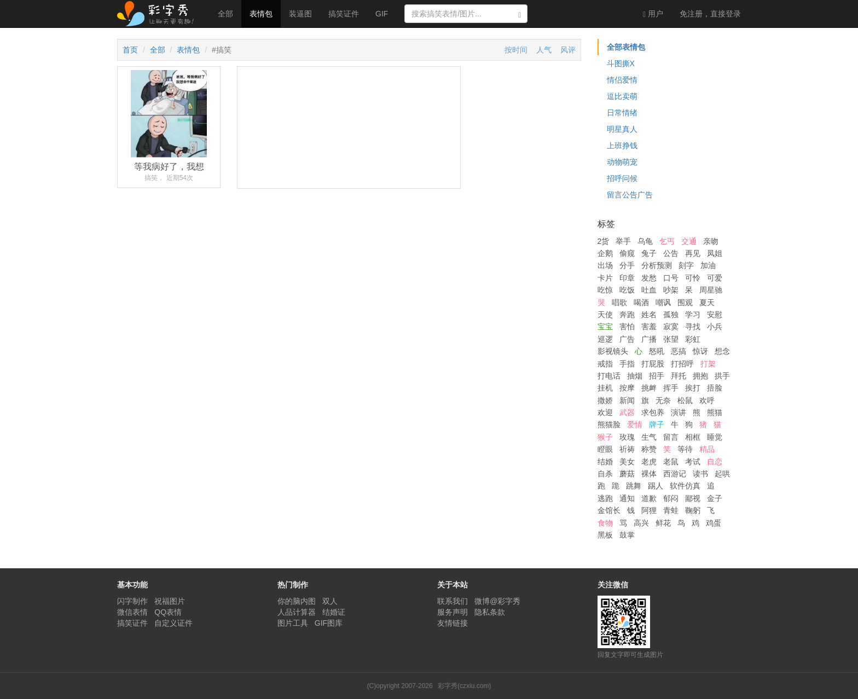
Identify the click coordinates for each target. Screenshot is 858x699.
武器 (627, 412)
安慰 (714, 314)
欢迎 (605, 412)
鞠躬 (692, 510)
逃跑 (605, 498)
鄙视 (692, 498)
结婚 (605, 461)
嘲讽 (663, 302)
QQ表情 (168, 612)
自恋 (714, 461)
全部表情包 (626, 47)
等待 (685, 449)
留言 (671, 437)
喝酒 (641, 302)
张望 (671, 339)
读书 (700, 473)
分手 (627, 265)
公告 (671, 253)
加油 (708, 265)
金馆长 (609, 510)
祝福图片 (169, 601)
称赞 (649, 449)
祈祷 (627, 449)
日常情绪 (622, 112)
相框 (692, 437)
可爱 (714, 277)
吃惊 (605, 290)
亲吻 (710, 241)
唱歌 (619, 302)
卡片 (605, 277)
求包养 (652, 412)
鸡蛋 (713, 523)
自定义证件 (173, 623)
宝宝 (605, 326)
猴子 (605, 437)
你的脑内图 (296, 601)
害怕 (627, 326)
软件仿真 (685, 485)
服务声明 (452, 612)
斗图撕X (621, 63)
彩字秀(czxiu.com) (464, 686)
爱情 (634, 424)
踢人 (655, 485)
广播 (649, 339)
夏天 (707, 302)
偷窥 (627, 253)
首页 (130, 49)
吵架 (671, 290)
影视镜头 (613, 351)
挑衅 (649, 387)
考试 (692, 461)
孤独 (671, 314)
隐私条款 (489, 612)
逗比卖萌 (622, 96)
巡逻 (605, 339)
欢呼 (707, 400)
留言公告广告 (630, 194)
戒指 (605, 363)
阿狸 (649, 510)
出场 (605, 265)
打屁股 (652, 363)
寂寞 (671, 326)
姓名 (649, 314)
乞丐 (667, 241)
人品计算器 (296, 612)
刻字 (686, 265)
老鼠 (671, 461)
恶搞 (678, 351)
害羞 (649, 326)
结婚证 (333, 612)
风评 (568, 49)
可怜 (692, 277)
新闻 (627, 400)
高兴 (641, 523)
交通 (689, 241)
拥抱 (700, 375)
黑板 (605, 535)
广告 (627, 339)
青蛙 (671, 510)
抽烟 (634, 375)
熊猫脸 (609, 424)
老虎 (649, 461)
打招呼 (682, 363)
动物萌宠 (622, 162)
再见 (692, 253)
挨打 (692, 387)
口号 (671, 277)
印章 (627, 277)
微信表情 (132, 612)
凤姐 (714, 253)
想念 (722, 351)
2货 (604, 241)
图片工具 (292, 623)
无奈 (663, 400)
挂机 (605, 387)
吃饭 (627, 290)
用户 (653, 14)
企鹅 (605, 253)
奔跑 (627, 314)
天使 (605, 314)
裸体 (649, 473)
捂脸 (714, 387)
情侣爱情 (622, 79)
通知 (627, 498)
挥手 (671, 387)
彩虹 (692, 339)
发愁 (649, 277)
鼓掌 (627, 535)
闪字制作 (132, 601)
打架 (708, 363)
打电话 (609, 375)
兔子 (649, 253)
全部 (225, 13)
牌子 (656, 424)
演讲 (678, 412)
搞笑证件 (343, 13)
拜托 (678, 375)
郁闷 (671, 498)
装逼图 (300, 13)
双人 (330, 601)
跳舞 (633, 485)
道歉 (649, 498)
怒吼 (656, 351)
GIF (381, 13)
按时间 (516, 49)
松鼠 (685, 400)
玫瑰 (627, 437)
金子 (714, 498)
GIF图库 (329, 623)
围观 (685, 302)
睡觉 (714, 437)
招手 (656, 375)
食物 (605, 523)
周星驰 (710, 290)
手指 (627, 363)
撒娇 (605, 400)
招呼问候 (622, 178)
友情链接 (452, 623)
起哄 (722, 473)
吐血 (649, 290)
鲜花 (663, 523)
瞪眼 (605, 449)
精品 (707, 449)
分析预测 (656, 265)
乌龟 (645, 241)
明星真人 (622, 129)
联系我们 (452, 601)
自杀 (605, 473)
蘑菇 (627, 473)
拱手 (722, 375)
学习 (692, 314)
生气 (649, 437)
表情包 (261, 13)
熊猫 (714, 412)
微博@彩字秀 (497, 601)
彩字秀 (159, 13)
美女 (627, 461)
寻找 (692, 326)
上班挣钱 (622, 145)
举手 (623, 241)
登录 (710, 13)
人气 (544, 49)
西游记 (674, 473)
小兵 (714, 326)
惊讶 (700, 351)
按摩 (627, 387)
